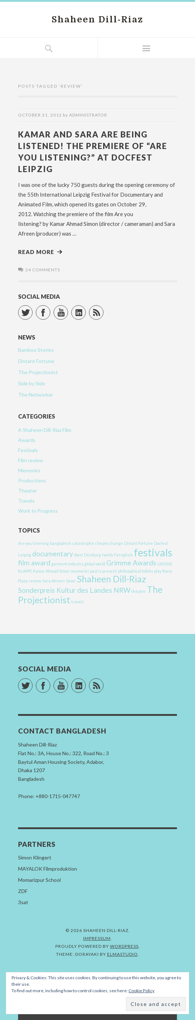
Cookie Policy (141, 990)
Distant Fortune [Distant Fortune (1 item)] (138, 543)
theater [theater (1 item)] (138, 591)
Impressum (97, 938)
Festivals (28, 450)
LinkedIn (85, 309)
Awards (26, 440)
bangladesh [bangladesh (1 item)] (60, 543)
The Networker (35, 394)
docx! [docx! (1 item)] (78, 554)
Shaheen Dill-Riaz (97, 19)
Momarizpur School (39, 880)
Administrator (88, 115)
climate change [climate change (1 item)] (109, 543)
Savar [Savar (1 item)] (71, 580)
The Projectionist (38, 372)
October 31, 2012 (40, 115)
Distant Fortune (36, 361)
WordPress (124, 946)
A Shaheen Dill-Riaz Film (44, 430)
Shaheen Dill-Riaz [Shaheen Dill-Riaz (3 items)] (111, 579)
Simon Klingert (34, 857)
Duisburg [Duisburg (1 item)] (92, 554)
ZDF (22, 891)
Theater (27, 490)
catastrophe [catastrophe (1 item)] (83, 543)
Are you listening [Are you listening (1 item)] (33, 543)
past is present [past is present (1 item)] (103, 571)
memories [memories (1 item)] (80, 571)
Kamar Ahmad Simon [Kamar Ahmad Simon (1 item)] (51, 571)
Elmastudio (122, 954)
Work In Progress (38, 511)
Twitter (32, 309)
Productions (32, 480)
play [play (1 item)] (157, 571)
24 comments (42, 269)
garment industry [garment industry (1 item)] (67, 563)
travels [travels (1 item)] (77, 601)
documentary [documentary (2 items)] (52, 554)
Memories (29, 470)
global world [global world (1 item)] (94, 563)
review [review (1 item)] (35, 580)
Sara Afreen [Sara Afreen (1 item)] (53, 580)
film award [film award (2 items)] (34, 563)
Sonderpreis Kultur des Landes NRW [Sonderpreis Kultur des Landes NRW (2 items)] (74, 590)
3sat (23, 902)
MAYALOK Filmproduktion (47, 869)
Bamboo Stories (36, 350)
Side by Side (31, 383)
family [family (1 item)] (107, 554)
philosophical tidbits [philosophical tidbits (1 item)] (135, 571)
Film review (30, 460)
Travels (26, 501)
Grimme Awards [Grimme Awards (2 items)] (131, 563)
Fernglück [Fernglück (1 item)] (123, 554)
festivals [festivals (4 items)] (153, 552)
